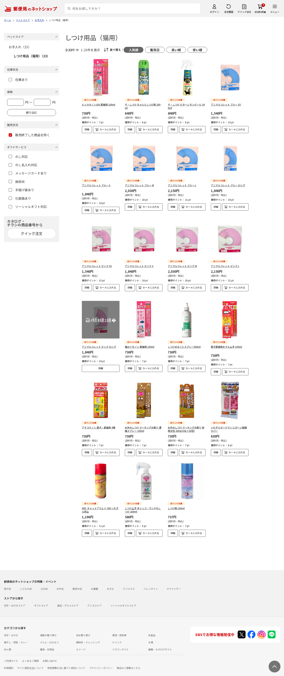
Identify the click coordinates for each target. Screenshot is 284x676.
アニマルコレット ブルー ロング (228, 185)
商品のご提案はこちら (128, 664)
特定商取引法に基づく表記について (66, 664)
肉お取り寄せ (83, 631)
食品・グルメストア (67, 602)
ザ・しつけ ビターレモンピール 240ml (186, 106)
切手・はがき (11, 631)
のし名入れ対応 (23, 164)
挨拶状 (17, 181)
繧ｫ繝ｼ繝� (260, 11)
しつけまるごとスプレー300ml (184, 343)
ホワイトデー (174, 585)
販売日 (155, 49)
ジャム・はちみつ (49, 639)
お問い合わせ (50, 657)
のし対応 (18, 156)
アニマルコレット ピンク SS (97, 266)
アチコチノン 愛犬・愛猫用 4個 (98, 424)
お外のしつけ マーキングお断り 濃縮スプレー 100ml (143, 425)
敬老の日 (77, 585)
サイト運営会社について (30, 664)
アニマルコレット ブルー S (96, 185)
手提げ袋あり (21, 189)
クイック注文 (244, 11)
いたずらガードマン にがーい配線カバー (229, 425)
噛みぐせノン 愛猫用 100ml (139, 343)
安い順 (197, 49)
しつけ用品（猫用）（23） (31, 56)
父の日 (44, 585)
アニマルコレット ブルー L (182, 185)
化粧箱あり (20, 198)
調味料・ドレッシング (88, 639)
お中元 (60, 585)
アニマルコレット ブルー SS (226, 104)
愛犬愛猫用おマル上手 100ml (226, 343)
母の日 (7, 585)
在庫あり (18, 79)
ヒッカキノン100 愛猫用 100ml (98, 104)
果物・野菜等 (119, 631)
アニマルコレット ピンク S (139, 266)
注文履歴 (228, 11)
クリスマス (129, 585)
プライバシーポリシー (101, 664)
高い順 (176, 49)
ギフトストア (41, 602)
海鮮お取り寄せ (48, 631)
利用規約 (8, 664)
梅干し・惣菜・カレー (16, 639)
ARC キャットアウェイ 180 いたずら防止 (100, 506)
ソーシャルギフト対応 (28, 206)
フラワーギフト (120, 646)
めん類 (7, 646)
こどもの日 (26, 585)
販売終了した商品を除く (29, 135)
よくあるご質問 (30, 657)
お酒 (150, 639)
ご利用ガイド (11, 657)
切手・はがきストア (14, 602)
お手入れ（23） (20, 47)
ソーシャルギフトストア (123, 602)
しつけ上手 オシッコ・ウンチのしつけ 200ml (143, 506)
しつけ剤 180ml (176, 504)
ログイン (214, 11)
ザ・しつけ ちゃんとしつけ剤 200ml (143, 106)
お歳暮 (94, 585)
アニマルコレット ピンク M (182, 266)
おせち (110, 585)
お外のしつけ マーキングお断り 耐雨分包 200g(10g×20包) (186, 425)
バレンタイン (151, 585)
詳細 (87, 129)
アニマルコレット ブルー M (139, 185)
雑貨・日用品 (47, 646)
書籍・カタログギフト (160, 646)
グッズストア (94, 602)
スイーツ (81, 646)
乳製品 (151, 631)
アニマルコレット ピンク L (225, 266)
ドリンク (117, 639)
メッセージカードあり (28, 173)
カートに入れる (108, 129)
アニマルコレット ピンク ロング (99, 343)
